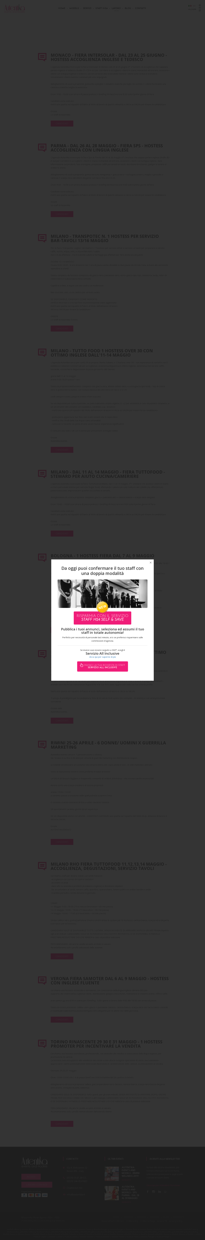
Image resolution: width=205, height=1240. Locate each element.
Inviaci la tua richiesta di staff (104, 666)
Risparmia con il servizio (102, 618)
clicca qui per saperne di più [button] (102, 656)
